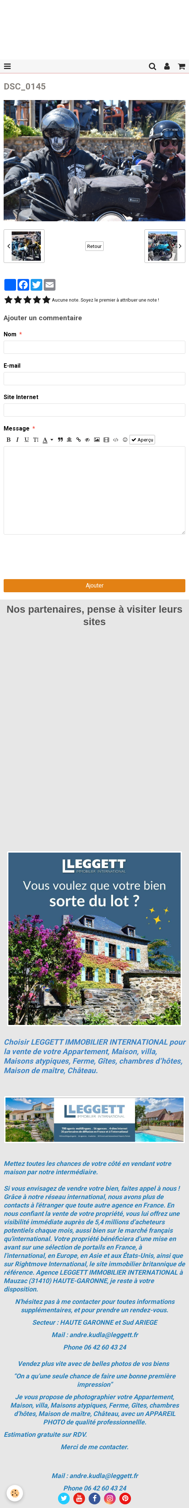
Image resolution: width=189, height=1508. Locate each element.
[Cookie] (15, 1493)
